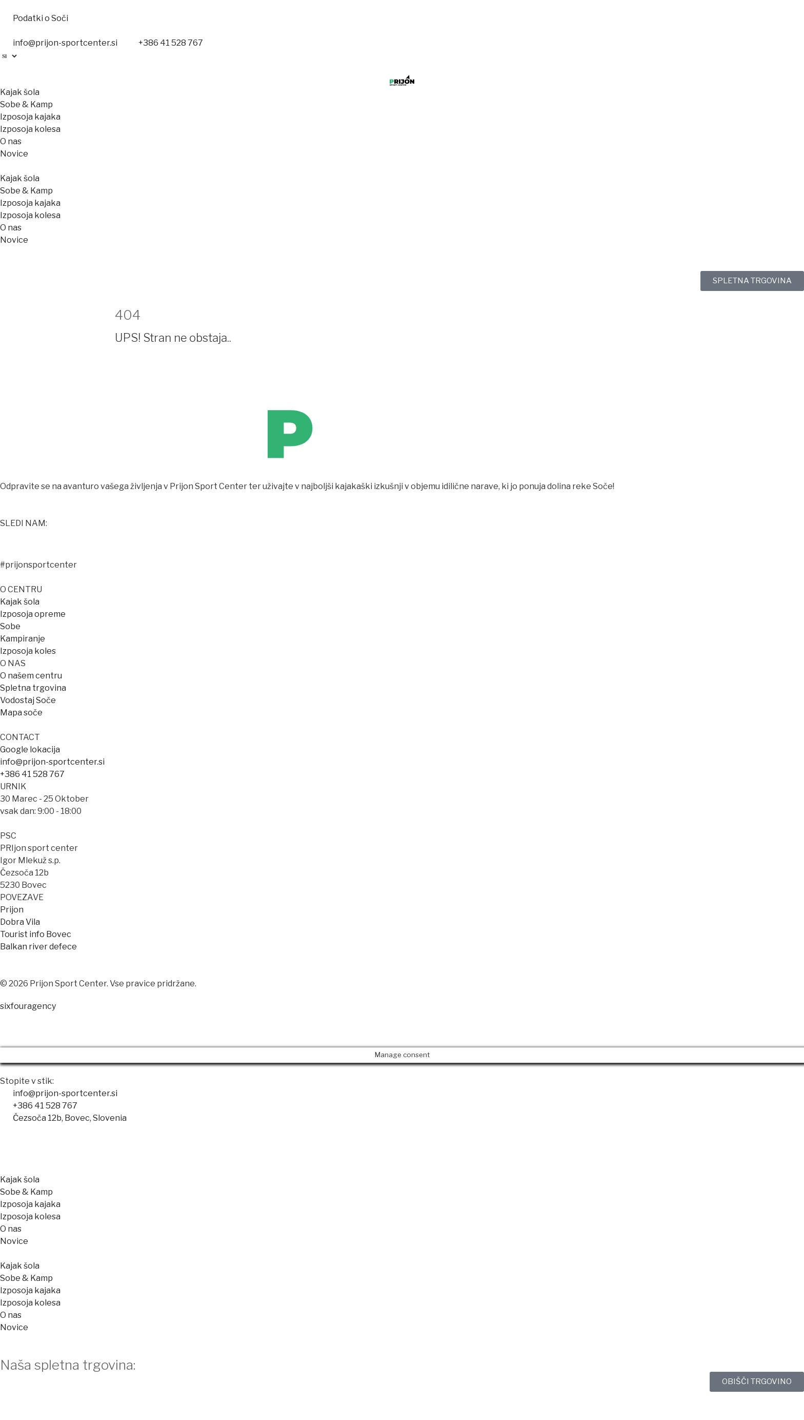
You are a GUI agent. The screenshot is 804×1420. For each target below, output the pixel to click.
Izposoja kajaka (30, 117)
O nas (11, 141)
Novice (14, 154)
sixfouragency (28, 1006)
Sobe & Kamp (26, 104)
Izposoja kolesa (30, 129)
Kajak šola (19, 92)
